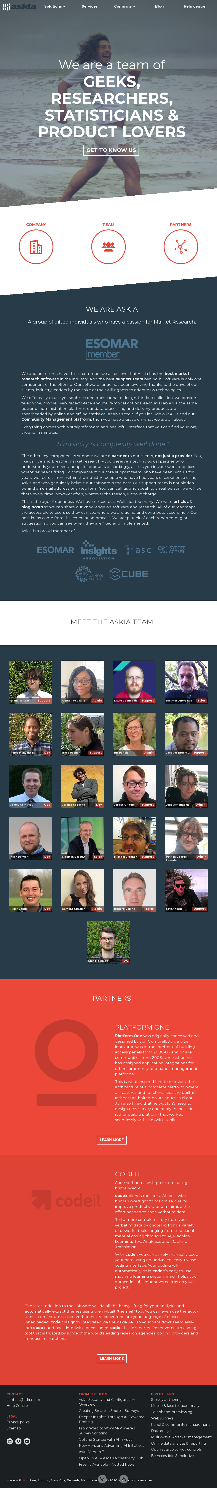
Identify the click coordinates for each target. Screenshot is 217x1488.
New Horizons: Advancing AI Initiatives (111, 1446)
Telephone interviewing (171, 1412)
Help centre (195, 6)
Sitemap (13, 1428)
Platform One (128, 1035)
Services (90, 6)
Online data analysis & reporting (178, 1443)
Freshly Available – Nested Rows (106, 1464)
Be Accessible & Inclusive (172, 1456)
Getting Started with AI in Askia (105, 1439)
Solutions (54, 6)
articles (181, 501)
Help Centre (17, 1406)
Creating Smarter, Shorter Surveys (109, 1411)
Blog (159, 6)
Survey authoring (166, 1400)
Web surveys (162, 1418)
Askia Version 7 (91, 1452)
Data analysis (162, 1431)
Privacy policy (18, 1422)
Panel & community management (180, 1425)
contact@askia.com (23, 1400)
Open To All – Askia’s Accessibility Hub (111, 1458)
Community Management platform (56, 419)
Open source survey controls (176, 1449)
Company (124, 6)
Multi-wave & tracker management (181, 1437)
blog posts (32, 507)
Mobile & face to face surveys (176, 1406)
